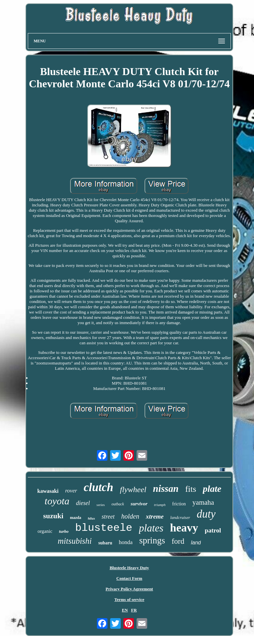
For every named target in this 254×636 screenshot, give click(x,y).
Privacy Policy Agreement (129, 588)
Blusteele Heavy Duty (129, 567)
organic (45, 531)
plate (212, 489)
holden (130, 516)
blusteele (103, 528)
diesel (83, 503)
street (108, 516)
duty (206, 514)
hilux (91, 518)
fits (190, 489)
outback (117, 504)
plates (151, 528)
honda (126, 542)
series (101, 505)
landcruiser (180, 517)
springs (152, 540)
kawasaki (48, 491)
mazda (75, 517)
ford (178, 541)
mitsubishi (75, 540)
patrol (213, 530)
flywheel (133, 489)
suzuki (53, 516)
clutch (98, 487)
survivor (139, 503)
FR (134, 610)
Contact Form (129, 578)
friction (179, 503)
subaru (105, 542)
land (196, 542)
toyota (57, 500)
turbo (63, 531)
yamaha (203, 502)
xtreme (155, 516)
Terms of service (129, 599)
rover (71, 491)
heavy (184, 528)
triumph (160, 505)
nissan (166, 488)
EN (125, 610)
